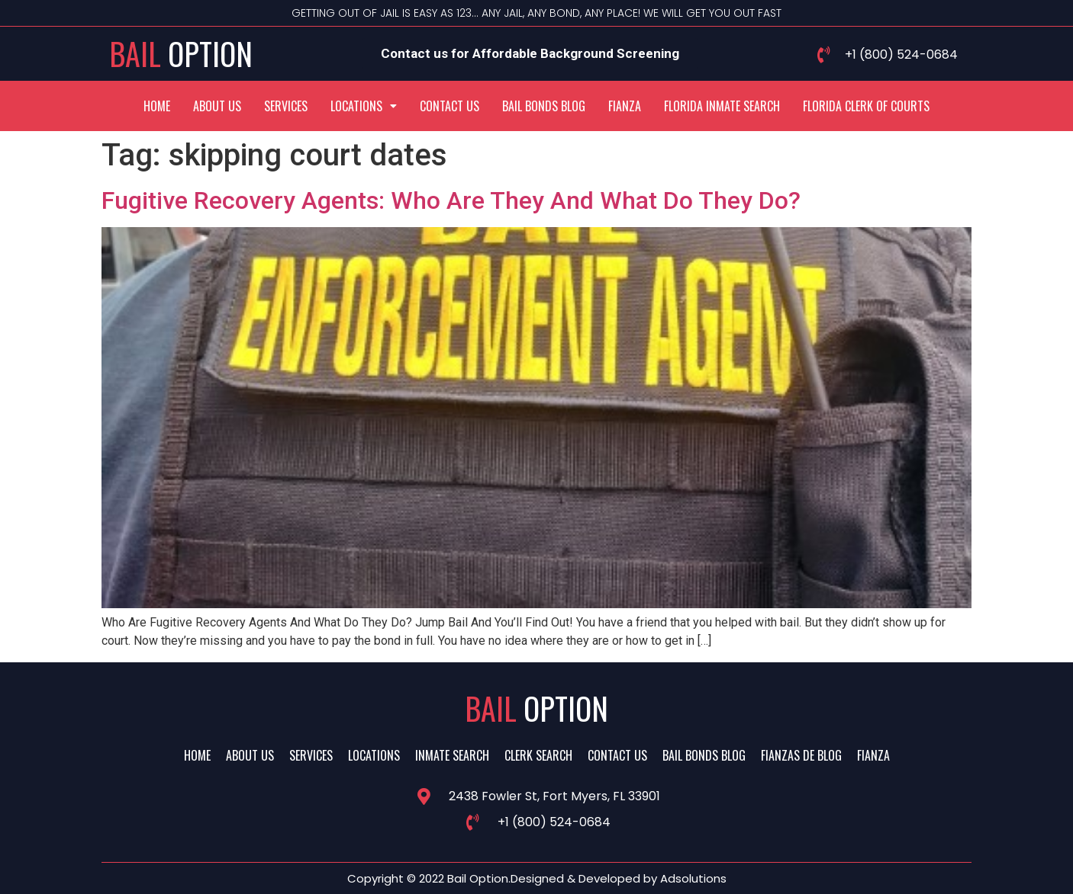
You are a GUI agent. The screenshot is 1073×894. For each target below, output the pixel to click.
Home (156, 106)
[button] (363, 105)
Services (286, 106)
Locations (363, 106)
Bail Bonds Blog (543, 106)
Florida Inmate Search (722, 106)
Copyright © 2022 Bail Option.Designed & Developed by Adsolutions (537, 878)
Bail (181, 53)
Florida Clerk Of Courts (866, 106)
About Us (217, 106)
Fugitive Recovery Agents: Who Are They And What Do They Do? (451, 200)
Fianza (624, 106)
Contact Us (449, 106)
